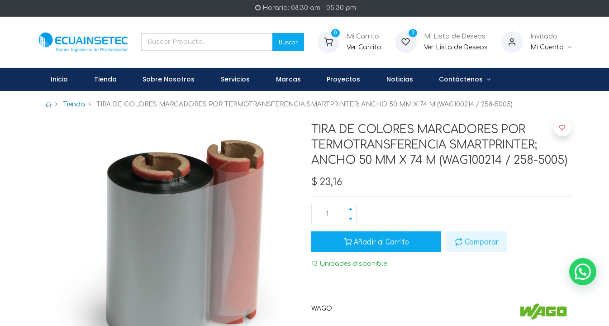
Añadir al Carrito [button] (376, 241)
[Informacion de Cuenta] (550, 47)
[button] (562, 127)
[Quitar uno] (350, 219)
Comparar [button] (477, 241)
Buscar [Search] (288, 42)
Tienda (74, 104)
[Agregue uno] (350, 209)
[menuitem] (59, 79)
